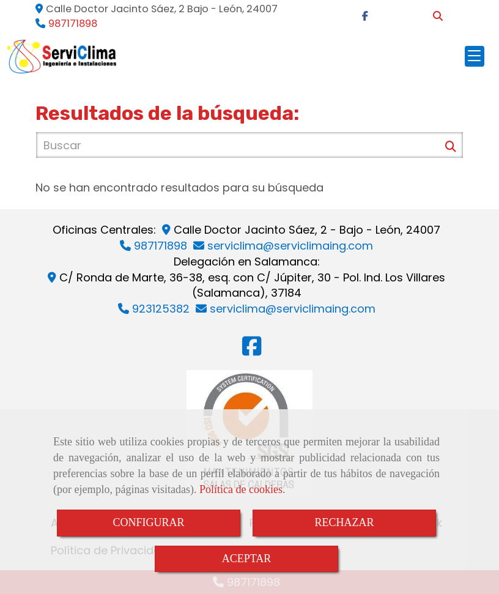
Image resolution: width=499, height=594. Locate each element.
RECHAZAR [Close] (344, 522)
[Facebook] (365, 16)
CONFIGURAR (148, 522)
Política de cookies (241, 489)
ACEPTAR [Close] (247, 558)
